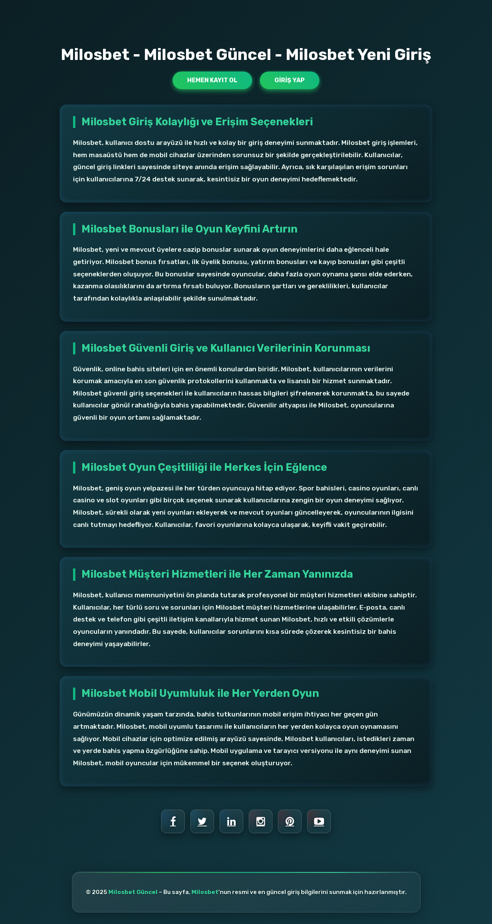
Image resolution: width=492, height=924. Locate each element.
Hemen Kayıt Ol (212, 80)
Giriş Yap (289, 80)
